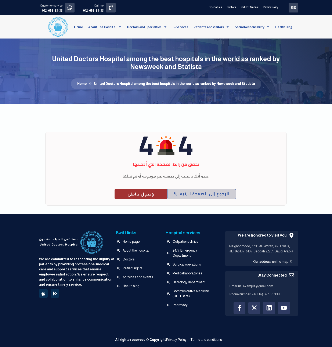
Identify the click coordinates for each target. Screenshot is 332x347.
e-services (180, 26)
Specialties (215, 6)
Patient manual (249, 6)
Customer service (51, 5)
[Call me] (111, 7)
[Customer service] (70, 7)
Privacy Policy (270, 6)
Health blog (283, 26)
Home (78, 26)
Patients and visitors (211, 26)
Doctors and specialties (147, 26)
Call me (99, 5)
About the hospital (105, 26)
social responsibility (252, 26)
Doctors (231, 6)
